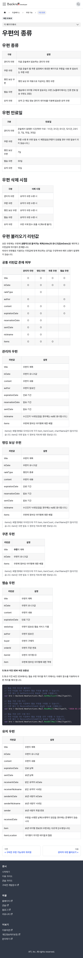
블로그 (6, 910)
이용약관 (7, 930)
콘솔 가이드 (7, 880)
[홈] (4, 12)
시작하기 (6, 872)
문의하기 (7, 939)
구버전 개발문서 (10, 885)
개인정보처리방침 (11, 934)
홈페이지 (7, 901)
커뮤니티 (7, 914)
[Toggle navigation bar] (4, 4)
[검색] (78, 4)
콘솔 (5, 905)
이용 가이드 (7, 876)
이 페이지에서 (10, 24)
